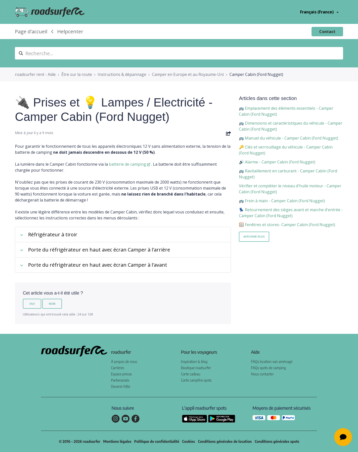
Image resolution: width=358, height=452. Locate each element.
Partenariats (120, 380)
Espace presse (121, 374)
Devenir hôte (120, 386)
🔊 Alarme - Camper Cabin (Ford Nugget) (277, 162)
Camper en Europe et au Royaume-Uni (188, 74)
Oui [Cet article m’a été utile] (32, 303)
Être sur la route (76, 74)
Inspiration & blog (194, 361)
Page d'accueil (31, 31)
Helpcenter (70, 31)
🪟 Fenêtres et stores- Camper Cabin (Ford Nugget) (287, 224)
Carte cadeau (190, 374)
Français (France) (317, 12)
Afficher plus (254, 236)
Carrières (117, 368)
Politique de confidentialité (156, 441)
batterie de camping (127, 164)
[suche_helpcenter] (179, 53)
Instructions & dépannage (122, 74)
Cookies (188, 441)
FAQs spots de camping (268, 368)
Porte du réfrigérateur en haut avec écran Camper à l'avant (97, 264)
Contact (327, 31)
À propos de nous (124, 361)
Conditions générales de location (225, 441)
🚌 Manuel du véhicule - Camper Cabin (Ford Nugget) (288, 138)
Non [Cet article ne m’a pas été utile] (52, 303)
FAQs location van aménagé (272, 361)
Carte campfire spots (196, 380)
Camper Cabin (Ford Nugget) (256, 74)
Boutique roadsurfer (196, 368)
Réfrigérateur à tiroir (52, 234)
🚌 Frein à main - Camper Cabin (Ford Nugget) (282, 200)
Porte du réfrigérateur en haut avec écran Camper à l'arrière (99, 249)
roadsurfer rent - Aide (35, 74)
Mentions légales (117, 441)
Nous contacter (262, 374)
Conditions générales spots (277, 441)
